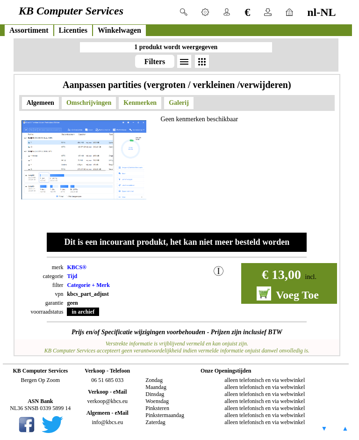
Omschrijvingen (88, 102)
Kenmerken (140, 102)
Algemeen (40, 102)
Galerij (179, 102)
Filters (154, 62)
